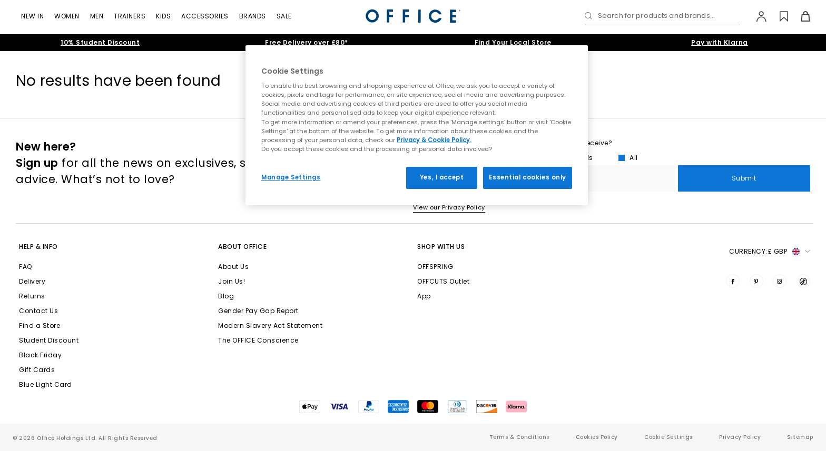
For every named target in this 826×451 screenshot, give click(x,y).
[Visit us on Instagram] (779, 281)
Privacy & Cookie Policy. (434, 140)
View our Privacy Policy (449, 207)
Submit (744, 178)
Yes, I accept (442, 177)
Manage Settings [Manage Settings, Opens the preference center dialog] (291, 177)
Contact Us (38, 310)
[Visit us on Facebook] (733, 281)
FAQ (25, 266)
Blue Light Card (45, 384)
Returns (32, 296)
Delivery (32, 281)
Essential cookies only (527, 177)
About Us (233, 266)
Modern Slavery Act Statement (270, 325)
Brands (252, 16)
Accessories (205, 16)
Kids (163, 16)
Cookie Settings (668, 437)
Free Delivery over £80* (306, 42)
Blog (226, 296)
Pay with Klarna (719, 42)
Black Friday (40, 354)
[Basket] (799, 16)
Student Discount (48, 340)
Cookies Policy (597, 437)
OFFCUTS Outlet (443, 281)
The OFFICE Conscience (258, 340)
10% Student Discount (100, 42)
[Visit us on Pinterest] (756, 281)
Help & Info (38, 246)
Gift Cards (37, 369)
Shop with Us (441, 246)
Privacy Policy (740, 437)
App (424, 296)
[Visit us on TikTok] (803, 281)
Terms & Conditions (519, 437)
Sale (284, 16)
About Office (242, 246)
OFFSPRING (435, 266)
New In (32, 16)
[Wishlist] (778, 16)
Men (97, 16)
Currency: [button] (769, 251)
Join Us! (231, 281)
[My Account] (756, 16)
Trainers (129, 16)
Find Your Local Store (513, 42)
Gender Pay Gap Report (258, 310)
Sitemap (800, 437)
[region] (416, 125)
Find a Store (39, 325)
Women (67, 16)
